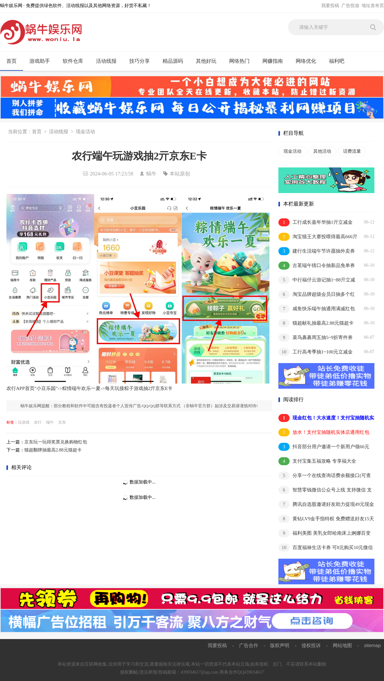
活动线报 (109, 61)
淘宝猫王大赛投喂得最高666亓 (317, 237)
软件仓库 (76, 61)
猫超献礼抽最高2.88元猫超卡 (316, 323)
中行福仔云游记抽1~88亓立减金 (316, 280)
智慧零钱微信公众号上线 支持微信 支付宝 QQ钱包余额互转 (325, 490)
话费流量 (352, 151)
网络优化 (309, 61)
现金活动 (85, 131)
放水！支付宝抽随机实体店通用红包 (323, 432)
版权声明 (279, 645)
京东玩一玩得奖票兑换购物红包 (55, 442)
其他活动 (322, 151)
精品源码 (175, 61)
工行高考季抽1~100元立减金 (315, 352)
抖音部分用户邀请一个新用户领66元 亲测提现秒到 (323, 447)
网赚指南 (275, 61)
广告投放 (350, 5)
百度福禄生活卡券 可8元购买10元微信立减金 (325, 548)
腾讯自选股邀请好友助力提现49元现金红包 (326, 504)
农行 (38, 422)
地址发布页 (373, 5)
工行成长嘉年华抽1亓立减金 (315, 222)
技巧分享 (142, 61)
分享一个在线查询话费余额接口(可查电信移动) (324, 476)
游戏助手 (42, 61)
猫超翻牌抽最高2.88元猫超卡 (53, 450)
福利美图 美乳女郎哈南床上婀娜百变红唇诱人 (324, 533)
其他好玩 (209, 61)
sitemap (372, 645)
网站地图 (342, 645)
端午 (50, 422)
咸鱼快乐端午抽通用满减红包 (316, 309)
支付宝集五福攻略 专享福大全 (317, 461)
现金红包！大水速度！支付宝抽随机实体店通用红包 (326, 418)
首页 (11, 61)
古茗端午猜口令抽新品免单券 (316, 266)
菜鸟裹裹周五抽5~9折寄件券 (315, 338)
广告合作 (248, 645)
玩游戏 (23, 422)
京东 (62, 422)
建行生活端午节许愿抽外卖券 (316, 251)
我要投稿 (330, 5)
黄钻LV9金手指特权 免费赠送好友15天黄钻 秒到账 (326, 519)
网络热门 (242, 61)
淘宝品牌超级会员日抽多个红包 (316, 294)
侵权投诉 (311, 645)
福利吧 (339, 61)
